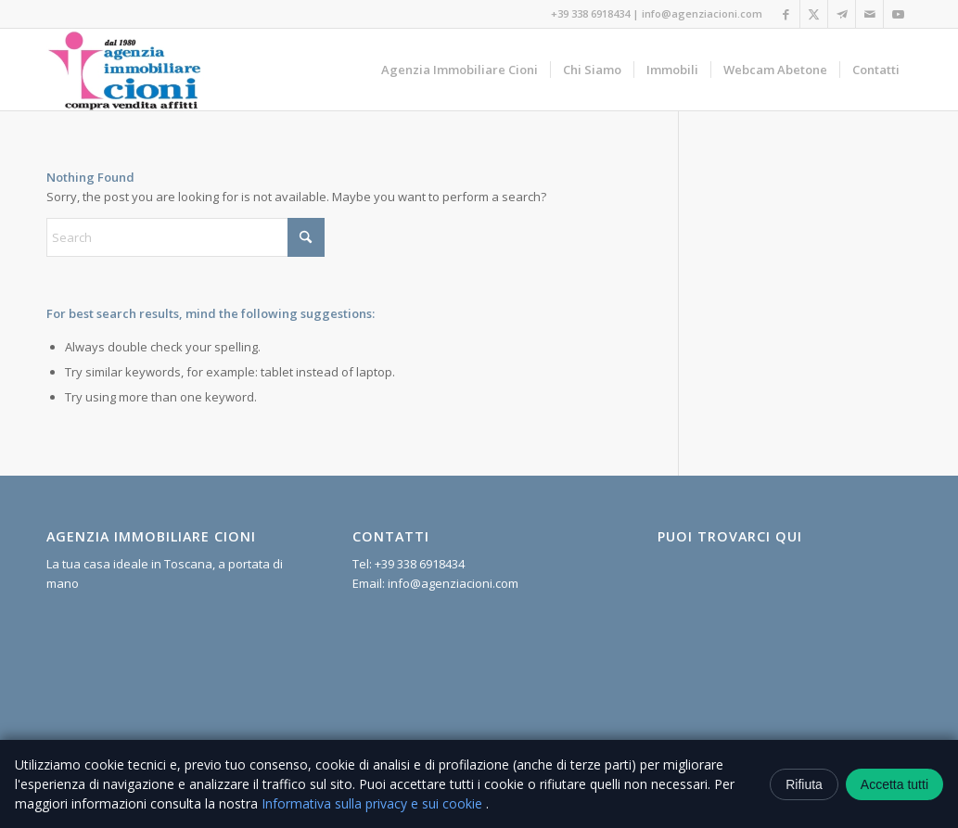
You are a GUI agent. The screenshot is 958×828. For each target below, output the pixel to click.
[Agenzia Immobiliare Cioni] (125, 69)
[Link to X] (813, 14)
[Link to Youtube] (898, 14)
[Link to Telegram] (841, 14)
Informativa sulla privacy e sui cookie (374, 803)
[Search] (185, 237)
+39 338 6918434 (590, 13)
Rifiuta (804, 784)
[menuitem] (459, 69)
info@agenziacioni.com (702, 13)
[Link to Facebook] (786, 14)
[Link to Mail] (869, 14)
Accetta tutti (894, 784)
